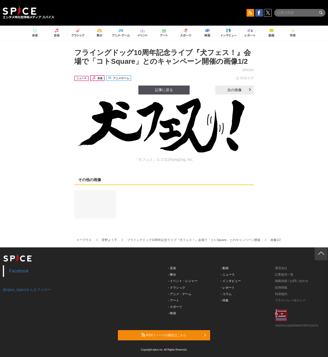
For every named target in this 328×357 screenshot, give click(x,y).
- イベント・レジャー (183, 281)
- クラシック (176, 287)
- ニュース (228, 274)
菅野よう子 (109, 240)
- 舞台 (172, 274)
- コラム (226, 294)
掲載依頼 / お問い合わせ (291, 281)
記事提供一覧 (284, 274)
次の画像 (239, 90)
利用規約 (281, 294)
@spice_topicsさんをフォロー (27, 290)
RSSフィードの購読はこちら (173, 335)
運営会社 (281, 268)
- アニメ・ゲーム (179, 294)
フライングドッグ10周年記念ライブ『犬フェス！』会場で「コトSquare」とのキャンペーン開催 (193, 240)
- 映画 (172, 313)
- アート (173, 300)
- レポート (228, 287)
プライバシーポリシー (290, 300)
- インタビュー (231, 281)
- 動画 (225, 268)
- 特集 (225, 300)
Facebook (19, 271)
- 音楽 (172, 268)
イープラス (84, 240)
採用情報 (281, 287)
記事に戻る (164, 90)
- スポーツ (175, 307)
